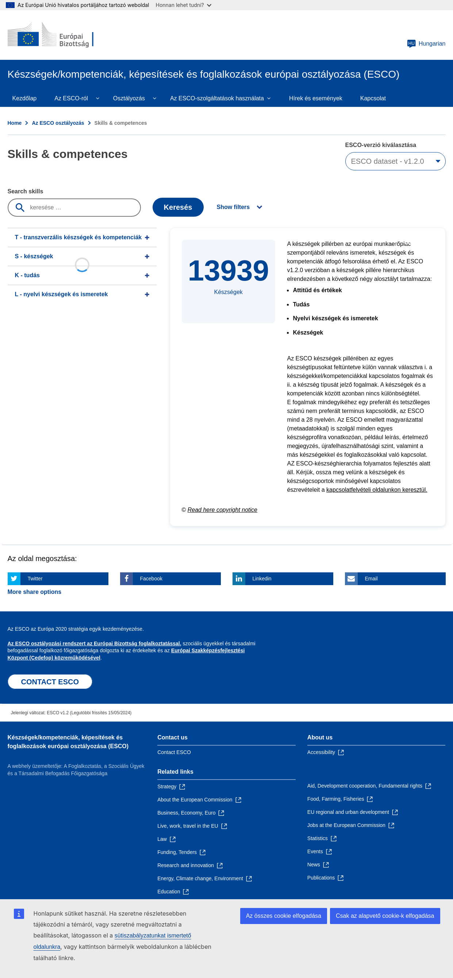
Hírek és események (315, 98)
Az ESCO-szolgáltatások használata (217, 98)
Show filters (233, 207)
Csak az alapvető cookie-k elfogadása (385, 916)
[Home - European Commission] (61, 35)
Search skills (25, 191)
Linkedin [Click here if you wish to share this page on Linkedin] (262, 578)
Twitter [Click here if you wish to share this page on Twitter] (35, 578)
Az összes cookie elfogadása (283, 916)
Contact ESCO (174, 752)
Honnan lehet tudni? (183, 5)
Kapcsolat (373, 98)
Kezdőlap (24, 98)
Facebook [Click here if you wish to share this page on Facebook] (151, 578)
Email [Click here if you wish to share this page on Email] (371, 578)
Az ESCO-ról (71, 98)
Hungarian (426, 43)
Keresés (178, 207)
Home (15, 123)
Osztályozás (129, 98)
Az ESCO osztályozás (58, 123)
